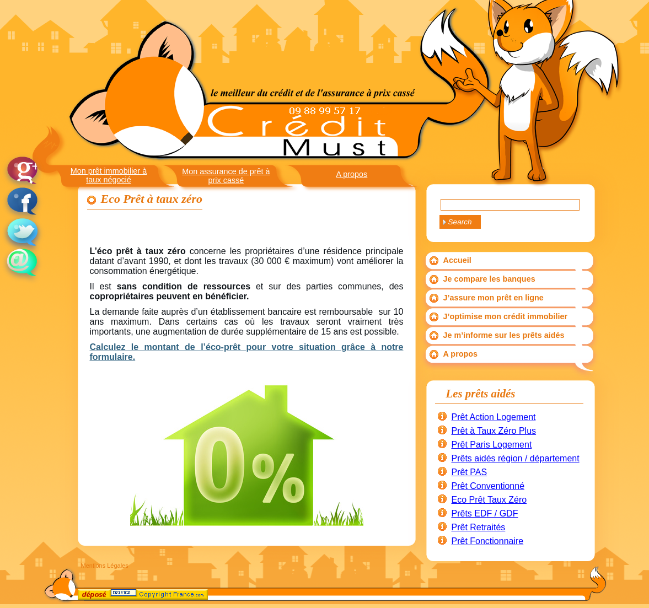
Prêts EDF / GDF (485, 513)
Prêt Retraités (479, 527)
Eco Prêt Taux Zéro (489, 499)
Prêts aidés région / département (516, 458)
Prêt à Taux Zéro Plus (494, 430)
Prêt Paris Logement (492, 444)
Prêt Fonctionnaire (488, 541)
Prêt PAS (469, 472)
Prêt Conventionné (488, 486)
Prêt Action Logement (494, 417)
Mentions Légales (104, 565)
